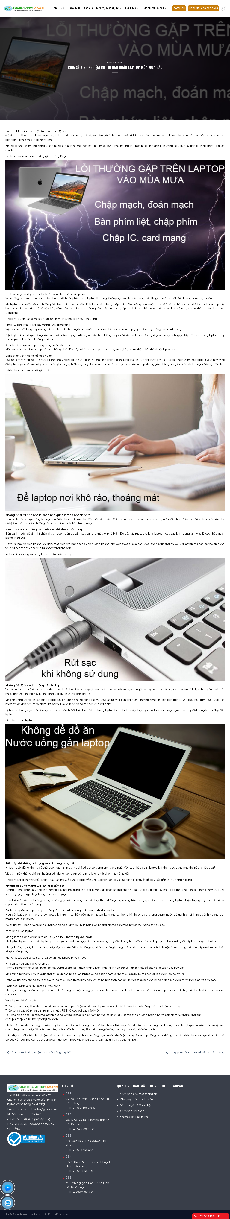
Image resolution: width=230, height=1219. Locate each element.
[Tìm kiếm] (223, 8)
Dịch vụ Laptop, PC (108, 8)
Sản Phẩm (132, 8)
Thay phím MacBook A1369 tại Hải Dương (194, 1052)
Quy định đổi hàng (132, 1111)
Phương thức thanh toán (136, 1099)
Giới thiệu (60, 8)
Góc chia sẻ (115, 62)
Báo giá (88, 8)
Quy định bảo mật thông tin (138, 1094)
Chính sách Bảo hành (134, 1116)
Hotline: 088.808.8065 (210, 1216)
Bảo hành (75, 8)
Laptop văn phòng (154, 8)
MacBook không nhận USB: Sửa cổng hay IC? (38, 1052)
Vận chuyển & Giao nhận (136, 1105)
